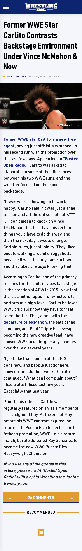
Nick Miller (18, 76)
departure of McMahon (25, 322)
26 (30, 497)
